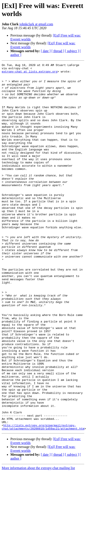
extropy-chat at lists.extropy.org (29, 73)
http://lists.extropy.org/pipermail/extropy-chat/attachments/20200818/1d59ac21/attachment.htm (43, 500)
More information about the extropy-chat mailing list (38, 541)
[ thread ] (57, 51)
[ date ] (46, 51)
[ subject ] (72, 51)
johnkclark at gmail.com (36, 24)
